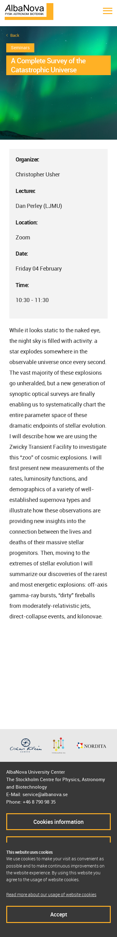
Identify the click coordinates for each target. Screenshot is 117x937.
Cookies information (58, 821)
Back (14, 35)
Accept (58, 914)
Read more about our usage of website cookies (51, 894)
